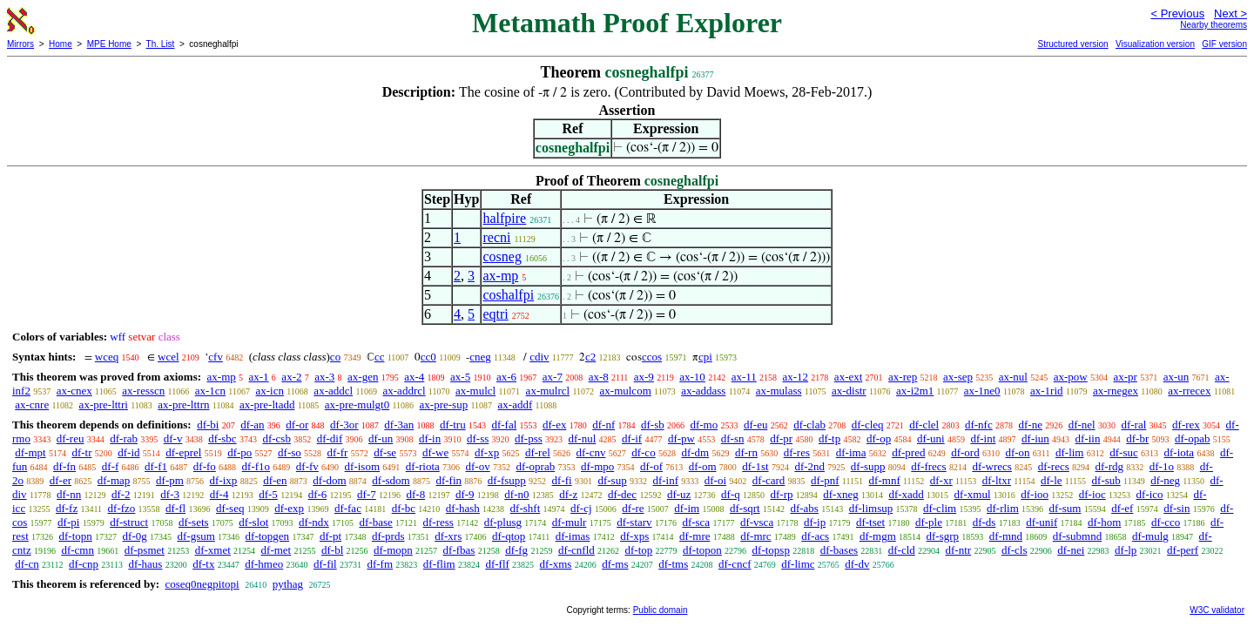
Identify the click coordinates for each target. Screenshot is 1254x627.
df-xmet (213, 549)
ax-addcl (333, 390)
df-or (297, 424)
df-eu (755, 424)
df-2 (121, 494)
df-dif (330, 438)
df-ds (984, 522)
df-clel (924, 424)
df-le (1051, 480)
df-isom (362, 466)
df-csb (276, 438)
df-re (633, 508)
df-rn (746, 452)
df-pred (908, 452)
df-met (276, 549)
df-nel (1082, 424)
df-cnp (83, 563)
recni (496, 237)
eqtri (495, 314)
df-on (1017, 452)
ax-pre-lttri (103, 404)
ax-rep (902, 376)
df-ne (1030, 424)
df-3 (169, 494)
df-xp (487, 452)
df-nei (1070, 549)
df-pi (68, 522)
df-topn (75, 536)
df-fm (380, 563)
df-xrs (448, 536)
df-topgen (268, 536)
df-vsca (756, 522)
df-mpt (30, 452)
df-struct (129, 522)
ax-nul (1013, 376)
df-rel (537, 452)
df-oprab (535, 466)
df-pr (781, 438)
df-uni (931, 438)
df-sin (1176, 508)
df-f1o (256, 466)
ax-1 (259, 376)
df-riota (423, 466)
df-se (385, 452)
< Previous (1177, 13)
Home (60, 44)
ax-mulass (779, 390)
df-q (730, 494)
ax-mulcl (475, 390)
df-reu (70, 438)
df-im (686, 508)
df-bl (332, 549)
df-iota (1178, 452)
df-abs (804, 508)
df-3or (344, 424)
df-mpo (597, 466)
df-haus (145, 563)
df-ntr (959, 549)
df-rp (781, 494)
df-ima (851, 452)
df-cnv (591, 452)
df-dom (329, 480)
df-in (430, 438)
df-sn (733, 438)
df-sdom (390, 480)
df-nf (603, 424)
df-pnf (825, 480)
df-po (239, 452)
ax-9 (644, 376)
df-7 (366, 494)
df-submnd (1077, 536)
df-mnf (884, 480)
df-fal (503, 424)
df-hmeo (264, 563)
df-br (1137, 438)
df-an (252, 424)
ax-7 (553, 376)
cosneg (501, 256)
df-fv (307, 466)
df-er (60, 480)
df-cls (1014, 549)
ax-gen (362, 376)
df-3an (399, 424)
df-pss (529, 438)
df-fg (516, 549)
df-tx (203, 563)
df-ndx (314, 522)
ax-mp (500, 275)
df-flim (439, 563)
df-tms (673, 563)
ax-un (1176, 376)
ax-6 (506, 376)
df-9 (465, 494)
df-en (275, 480)
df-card (768, 480)
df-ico (1149, 494)
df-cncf (735, 563)
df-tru (453, 424)
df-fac (347, 508)
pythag (288, 583)
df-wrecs (991, 466)
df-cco (1165, 522)
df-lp (1125, 549)
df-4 (219, 494)
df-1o (1162, 466)
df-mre (694, 536)
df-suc (1123, 452)
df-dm (695, 452)
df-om (703, 466)
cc (379, 356)
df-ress (437, 522)
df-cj (581, 508)
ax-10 (692, 376)
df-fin (448, 480)
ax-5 (460, 376)
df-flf (497, 563)
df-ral (1133, 424)
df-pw (681, 438)
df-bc (403, 508)
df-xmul (972, 494)
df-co (643, 452)
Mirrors (20, 44)
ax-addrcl (404, 390)
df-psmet (145, 549)
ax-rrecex (1189, 390)
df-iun (1035, 438)
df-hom (1104, 522)
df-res (797, 452)
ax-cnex (74, 390)
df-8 (415, 494)
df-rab (124, 438)
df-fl (175, 508)
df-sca (696, 522)
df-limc (797, 563)
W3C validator (1217, 610)
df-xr (941, 480)
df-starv (634, 522)
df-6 (317, 494)
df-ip (815, 522)
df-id (128, 452)
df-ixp (224, 480)
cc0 (428, 356)
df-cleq (868, 424)
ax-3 (324, 376)
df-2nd (809, 466)
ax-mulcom (625, 390)
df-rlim (1003, 508)
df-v (173, 438)
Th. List (160, 44)
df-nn (69, 494)
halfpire (504, 218)
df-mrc (755, 536)
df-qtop (508, 536)
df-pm (170, 480)
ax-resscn (143, 390)
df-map (114, 480)
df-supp (868, 466)
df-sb (652, 424)
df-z (568, 494)
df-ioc (1092, 494)
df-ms (615, 563)
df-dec (622, 494)
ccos (652, 356)
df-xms (556, 563)
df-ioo (1034, 494)
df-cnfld (576, 549)
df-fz (67, 508)
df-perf (1182, 549)
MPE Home (109, 44)
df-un (380, 438)
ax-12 (796, 376)
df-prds (388, 536)
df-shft (525, 508)
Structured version (1072, 44)
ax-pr (1124, 376)
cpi (705, 356)
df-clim (939, 508)
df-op (878, 438)
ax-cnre (32, 404)
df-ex (554, 424)
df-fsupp (507, 480)
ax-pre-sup (444, 404)
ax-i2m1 (915, 390)
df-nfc (979, 424)
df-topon (702, 549)
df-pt (330, 536)
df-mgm (878, 536)
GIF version (1224, 44)
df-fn (64, 466)
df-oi (715, 480)
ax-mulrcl (548, 390)
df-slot (253, 522)
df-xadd (905, 494)
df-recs (1053, 466)
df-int (982, 438)
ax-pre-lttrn (183, 404)
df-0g (135, 536)
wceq (106, 356)
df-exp (289, 508)
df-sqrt (745, 508)
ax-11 (744, 376)
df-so (289, 452)
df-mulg (1150, 536)
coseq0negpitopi (202, 583)
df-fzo (122, 508)
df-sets (194, 522)
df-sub (1106, 480)
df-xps (634, 536)
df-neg (1165, 480)
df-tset (870, 522)
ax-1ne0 (982, 390)
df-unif (1041, 522)
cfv (215, 356)
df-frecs (928, 466)
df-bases (839, 549)
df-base (375, 522)
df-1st (755, 466)
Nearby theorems (1213, 25)
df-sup (611, 480)
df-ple (928, 522)
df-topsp (771, 549)
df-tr (81, 452)
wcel (168, 356)
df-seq (230, 508)
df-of (651, 466)
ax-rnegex (1115, 390)
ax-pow (1071, 376)
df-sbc (222, 438)
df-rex (1186, 424)
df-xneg (840, 494)
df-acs (815, 536)
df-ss (478, 438)
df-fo (204, 466)
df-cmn (77, 549)
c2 (590, 356)
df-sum (1065, 508)
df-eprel (183, 452)
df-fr (337, 452)
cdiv (539, 356)
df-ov (478, 466)
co (335, 356)
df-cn (26, 563)
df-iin (1088, 438)
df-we (435, 452)
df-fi (562, 480)
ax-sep (958, 376)
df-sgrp (943, 536)
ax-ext (848, 376)
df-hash (463, 508)
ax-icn (269, 390)
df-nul (583, 438)
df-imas (573, 536)
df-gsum (195, 536)
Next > (1230, 13)
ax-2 (291, 376)
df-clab (809, 424)
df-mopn (393, 549)
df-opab (1192, 438)
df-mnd (1005, 536)
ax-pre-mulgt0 (357, 404)
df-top (639, 549)
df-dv (857, 563)
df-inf (665, 480)
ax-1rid (1046, 390)
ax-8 (599, 376)
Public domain (660, 610)
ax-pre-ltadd (267, 404)
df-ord (965, 452)
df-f (110, 466)
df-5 (268, 494)
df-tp (829, 438)
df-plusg (503, 522)
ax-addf (515, 404)
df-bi (208, 424)
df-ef (1122, 508)
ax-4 (414, 376)
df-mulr (569, 522)
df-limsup (871, 508)
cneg (480, 356)
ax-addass (703, 390)
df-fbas (459, 549)
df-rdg (1110, 466)
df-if (632, 438)
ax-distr (849, 390)
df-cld (901, 549)
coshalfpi (508, 294)
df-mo (704, 424)
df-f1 (156, 466)
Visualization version (1155, 44)
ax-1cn (210, 390)
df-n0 (516, 494)
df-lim (1069, 452)
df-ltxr (996, 480)
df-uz (679, 494)
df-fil (325, 563)
